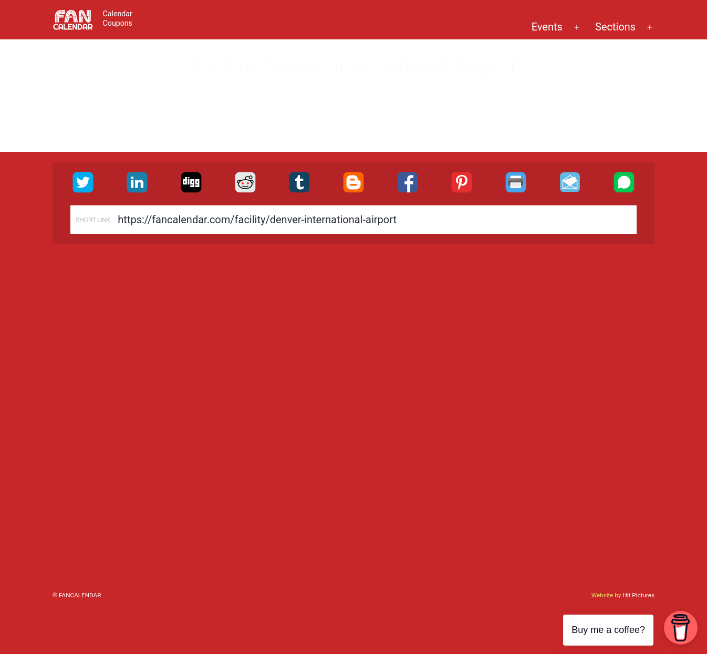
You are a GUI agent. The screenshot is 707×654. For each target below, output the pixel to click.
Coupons (117, 23)
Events (547, 26)
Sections (615, 26)
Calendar (117, 13)
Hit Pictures (638, 595)
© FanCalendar (77, 595)
